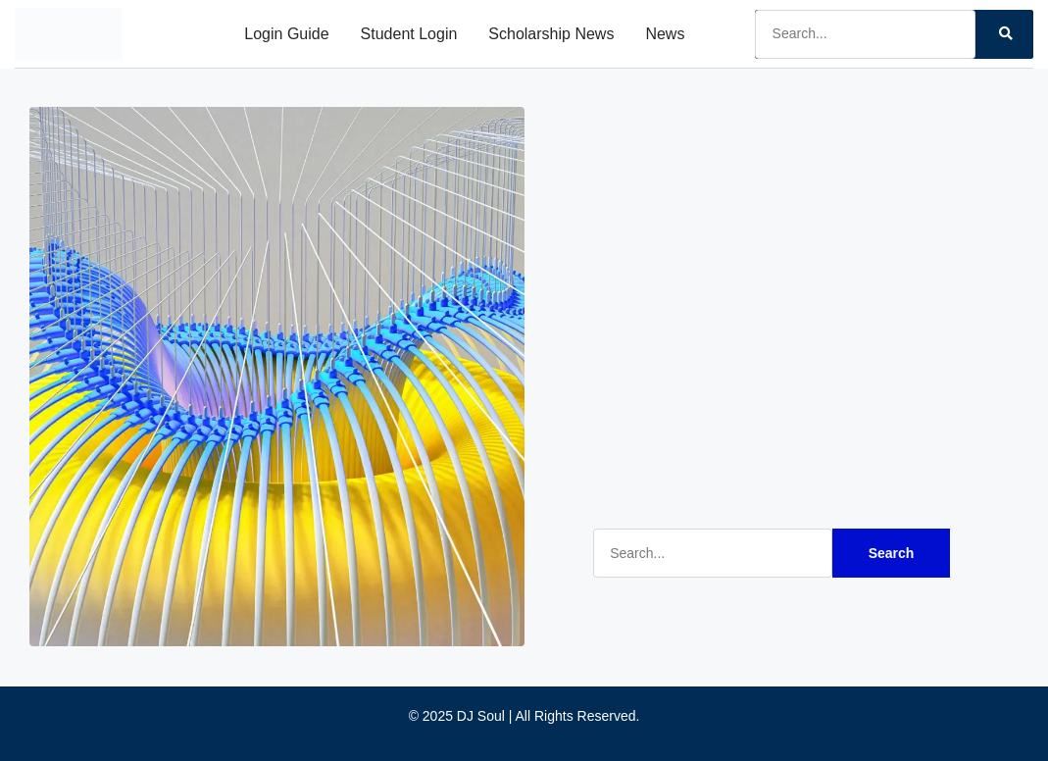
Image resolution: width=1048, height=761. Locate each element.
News (664, 33)
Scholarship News (551, 33)
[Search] (1004, 34)
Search (892, 553)
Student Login (409, 33)
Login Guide (286, 33)
